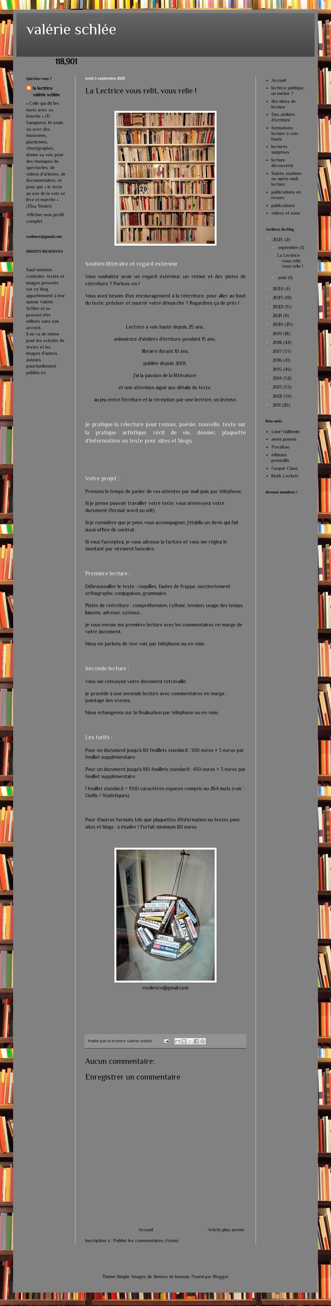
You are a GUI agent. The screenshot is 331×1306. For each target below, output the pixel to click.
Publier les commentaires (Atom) (146, 1240)
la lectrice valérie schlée (46, 91)
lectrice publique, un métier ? (287, 90)
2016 (278, 360)
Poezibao (280, 447)
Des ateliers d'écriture (283, 117)
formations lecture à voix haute (284, 133)
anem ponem (283, 439)
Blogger (220, 1276)
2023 (278, 297)
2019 (278, 333)
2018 (278, 342)
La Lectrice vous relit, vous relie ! (290, 261)
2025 (278, 239)
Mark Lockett (284, 475)
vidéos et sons (285, 213)
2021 (278, 315)
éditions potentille (280, 457)
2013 (278, 387)
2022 (278, 306)
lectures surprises (280, 149)
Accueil (145, 1229)
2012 (278, 396)
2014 (278, 378)
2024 (278, 288)
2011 (277, 405)
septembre (289, 247)
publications (283, 205)
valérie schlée (71, 29)
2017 (278, 351)
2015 (278, 369)
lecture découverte (282, 162)
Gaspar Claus (284, 468)
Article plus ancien (226, 1229)
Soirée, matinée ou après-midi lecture (286, 179)
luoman (182, 1276)
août (283, 277)
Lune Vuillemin (285, 431)
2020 (278, 324)
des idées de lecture (283, 104)
